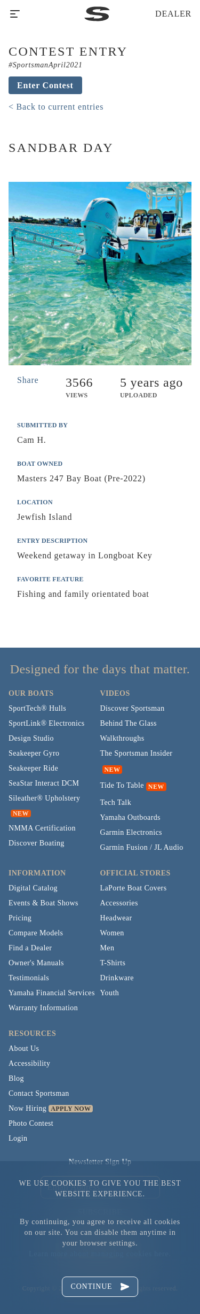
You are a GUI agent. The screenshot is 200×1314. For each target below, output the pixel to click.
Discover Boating (37, 843)
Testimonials (29, 978)
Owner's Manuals (36, 963)
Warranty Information (43, 1008)
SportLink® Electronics (47, 723)
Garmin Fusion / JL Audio (141, 847)
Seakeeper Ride (33, 768)
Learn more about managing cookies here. (100, 1254)
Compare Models (36, 933)
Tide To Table (122, 785)
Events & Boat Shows (43, 903)
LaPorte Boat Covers (133, 888)
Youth (109, 993)
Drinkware (117, 978)
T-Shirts (113, 963)
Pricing (20, 918)
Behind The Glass (128, 723)
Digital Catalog (33, 888)
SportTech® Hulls (37, 708)
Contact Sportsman (39, 1093)
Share (27, 380)
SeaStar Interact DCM (44, 783)
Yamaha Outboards (130, 817)
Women (112, 933)
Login (18, 1138)
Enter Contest (45, 85)
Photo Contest (31, 1123)
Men (107, 948)
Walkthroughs (122, 738)
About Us (24, 1048)
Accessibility (29, 1063)
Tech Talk (116, 802)
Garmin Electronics (131, 832)
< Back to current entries (56, 106)
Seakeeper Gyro (34, 753)
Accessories (119, 903)
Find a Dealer (30, 948)
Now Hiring (27, 1108)
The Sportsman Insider (136, 753)
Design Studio (31, 738)
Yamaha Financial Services (52, 993)
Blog (16, 1078)
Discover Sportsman (132, 708)
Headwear (116, 918)
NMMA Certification (42, 828)
